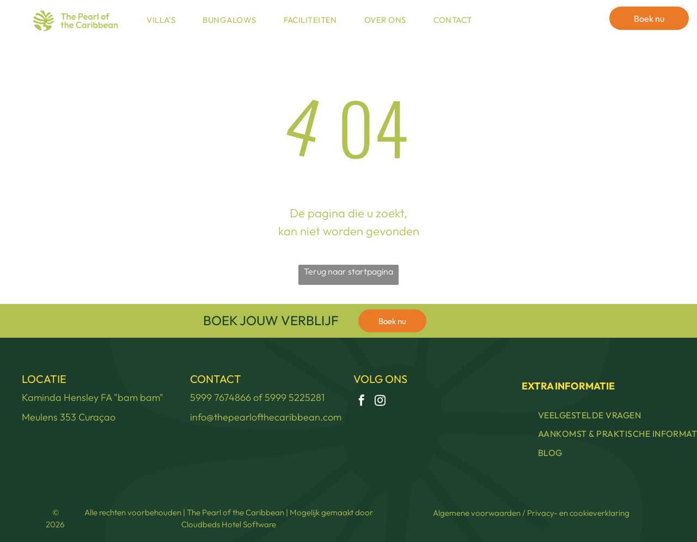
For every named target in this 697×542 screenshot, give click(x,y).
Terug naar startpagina (348, 271)
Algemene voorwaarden (477, 513)
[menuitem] (164, 20)
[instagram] (380, 401)
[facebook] (361, 401)
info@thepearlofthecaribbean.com (265, 417)
